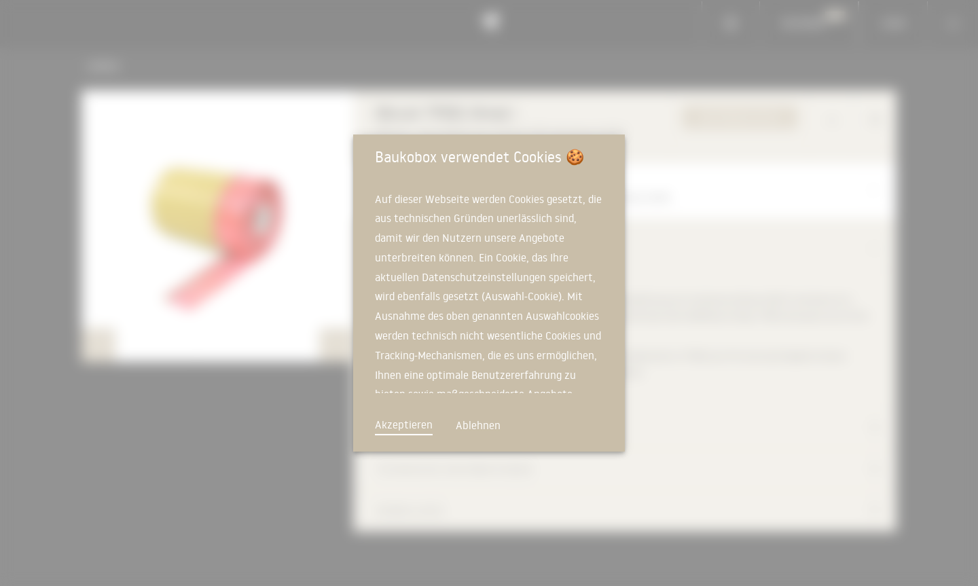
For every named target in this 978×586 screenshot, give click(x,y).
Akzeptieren (404, 424)
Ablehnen (478, 425)
